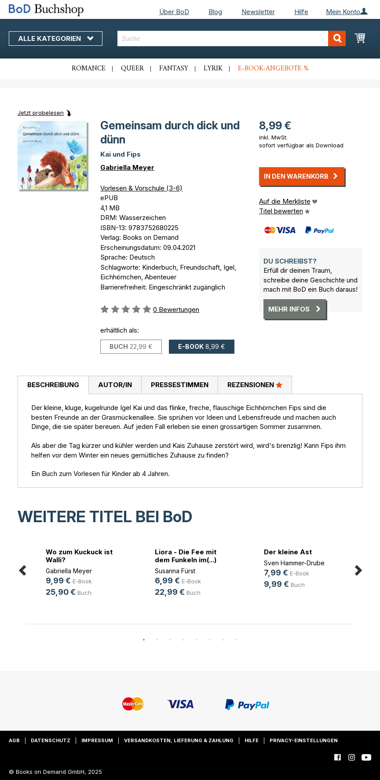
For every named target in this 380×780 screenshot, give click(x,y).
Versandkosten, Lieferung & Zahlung (179, 740)
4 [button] (183, 640)
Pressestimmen (179, 385)
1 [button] (143, 640)
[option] (80, 574)
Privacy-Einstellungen (304, 740)
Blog (215, 11)
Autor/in (115, 385)
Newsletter (258, 11)
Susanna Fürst (175, 571)
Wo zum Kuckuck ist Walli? (79, 556)
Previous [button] (22, 568)
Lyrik (213, 68)
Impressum (97, 740)
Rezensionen (254, 384)
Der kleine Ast (288, 552)
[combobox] (231, 38)
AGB (14, 740)
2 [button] (157, 640)
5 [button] (196, 640)
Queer (132, 68)
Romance (89, 68)
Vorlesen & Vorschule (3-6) (141, 188)
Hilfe (301, 11)
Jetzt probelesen (41, 112)
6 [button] (209, 640)
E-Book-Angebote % (273, 68)
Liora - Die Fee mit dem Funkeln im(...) (185, 556)
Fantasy (173, 68)
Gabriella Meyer (127, 167)
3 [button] (170, 640)
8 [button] (236, 640)
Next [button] (358, 568)
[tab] (53, 385)
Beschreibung (53, 385)
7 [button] (223, 640)
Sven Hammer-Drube (294, 563)
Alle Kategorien (55, 38)
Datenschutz (50, 740)
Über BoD (174, 11)
